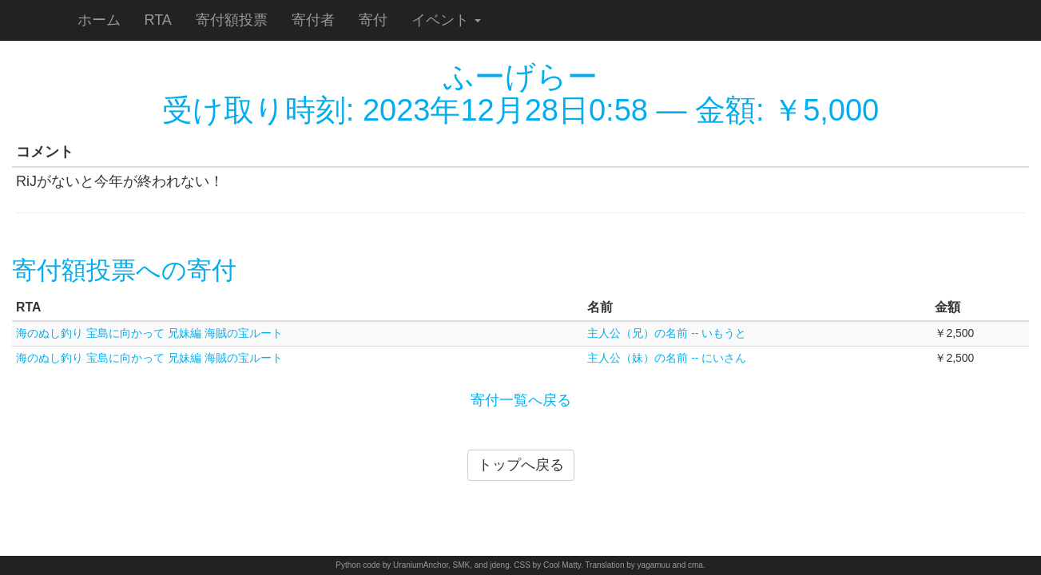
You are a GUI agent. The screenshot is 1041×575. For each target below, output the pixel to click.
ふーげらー (520, 76)
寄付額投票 (232, 20)
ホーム (99, 20)
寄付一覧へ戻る (521, 400)
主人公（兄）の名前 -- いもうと (666, 333)
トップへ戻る (521, 465)
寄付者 (313, 20)
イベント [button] (446, 20)
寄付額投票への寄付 (124, 270)
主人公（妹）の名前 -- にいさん (666, 357)
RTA (158, 20)
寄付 (373, 20)
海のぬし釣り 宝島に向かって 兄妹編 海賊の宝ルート (149, 333)
